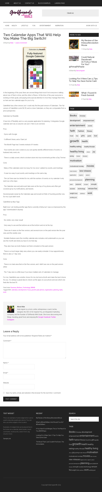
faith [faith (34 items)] (72, 130)
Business (13, 287)
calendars (15, 290)
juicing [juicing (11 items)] (72, 156)
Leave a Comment (21, 43)
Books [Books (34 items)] (73, 115)
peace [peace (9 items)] (87, 175)
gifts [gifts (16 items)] (83, 136)
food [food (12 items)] (71, 136)
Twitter (53, 317)
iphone (42, 290)
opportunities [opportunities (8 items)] (73, 175)
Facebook (47, 317)
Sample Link (7, 438)
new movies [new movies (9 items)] (73, 171)
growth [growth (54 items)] (74, 141)
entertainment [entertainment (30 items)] (77, 125)
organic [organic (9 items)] (81, 175)
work (4, 292)
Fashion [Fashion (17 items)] (81, 131)
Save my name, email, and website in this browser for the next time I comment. (33, 393)
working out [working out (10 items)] (73, 197)
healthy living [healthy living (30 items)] (77, 151)
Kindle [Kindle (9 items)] (78, 156)
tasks (61, 290)
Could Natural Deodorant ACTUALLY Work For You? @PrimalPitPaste (83, 62)
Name (6, 363)
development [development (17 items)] (75, 120)
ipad (38, 290)
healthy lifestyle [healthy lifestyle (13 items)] (89, 147)
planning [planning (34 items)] (90, 179)
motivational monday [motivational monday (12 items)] (77, 166)
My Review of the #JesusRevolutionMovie (89, 42)
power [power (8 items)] (71, 184)
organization (49, 290)
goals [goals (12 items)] (89, 136)
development (22, 290)
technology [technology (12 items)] (81, 189)
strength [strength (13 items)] (94, 184)
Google (40, 317)
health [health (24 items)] (85, 141)
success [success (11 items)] (72, 188)
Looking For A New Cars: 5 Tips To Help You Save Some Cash (83, 79)
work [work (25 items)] (90, 193)
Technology (26, 287)
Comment (7, 341)
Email (5, 373)
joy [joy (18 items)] (94, 152)
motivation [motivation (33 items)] (76, 160)
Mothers (19, 287)
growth (33, 290)
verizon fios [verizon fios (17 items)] (92, 188)
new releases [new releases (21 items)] (85, 171)
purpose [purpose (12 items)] (78, 184)
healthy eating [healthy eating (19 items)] (75, 146)
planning (56, 290)
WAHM (33, 287)
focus (29, 290)
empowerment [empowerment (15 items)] (88, 121)
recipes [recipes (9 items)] (86, 184)
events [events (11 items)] (90, 126)
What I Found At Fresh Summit (88, 94)
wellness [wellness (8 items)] (82, 193)
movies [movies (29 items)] (90, 166)
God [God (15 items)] (95, 136)
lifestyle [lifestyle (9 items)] (85, 156)
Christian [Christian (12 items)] (82, 116)
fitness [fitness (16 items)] (89, 131)
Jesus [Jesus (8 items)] (88, 152)
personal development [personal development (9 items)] (76, 180)
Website (6, 383)
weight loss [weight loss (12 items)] (73, 193)
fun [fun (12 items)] (77, 136)
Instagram (10, 320)
